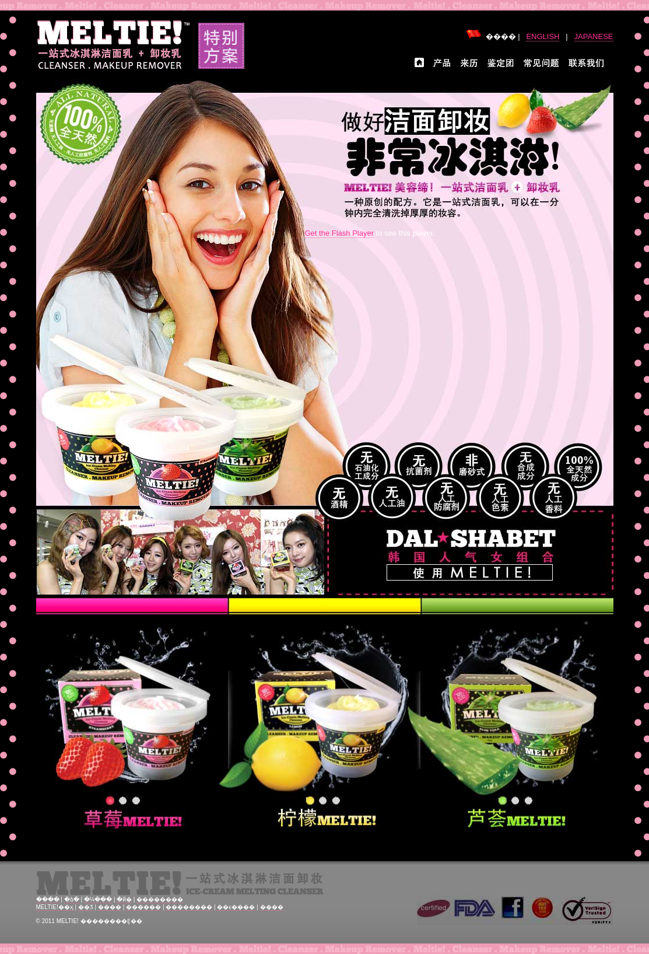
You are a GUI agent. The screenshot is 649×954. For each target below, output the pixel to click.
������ (143, 907)
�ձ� (71, 899)
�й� (124, 899)
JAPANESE (593, 36)
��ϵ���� (236, 907)
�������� (159, 899)
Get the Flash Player (339, 233)
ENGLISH (542, 36)
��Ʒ (85, 907)
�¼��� (98, 899)
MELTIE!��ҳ (54, 907)
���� (47, 899)
